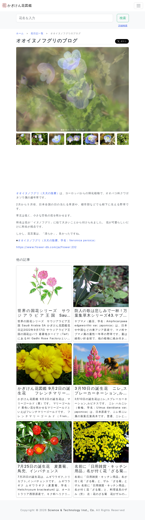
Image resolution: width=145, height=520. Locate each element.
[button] (24, 139)
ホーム (20, 33)
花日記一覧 (37, 33)
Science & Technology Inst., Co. (71, 510)
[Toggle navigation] (138, 5)
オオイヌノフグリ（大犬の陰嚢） (38, 193)
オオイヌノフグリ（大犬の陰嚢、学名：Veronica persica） (57, 240)
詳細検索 (122, 25)
